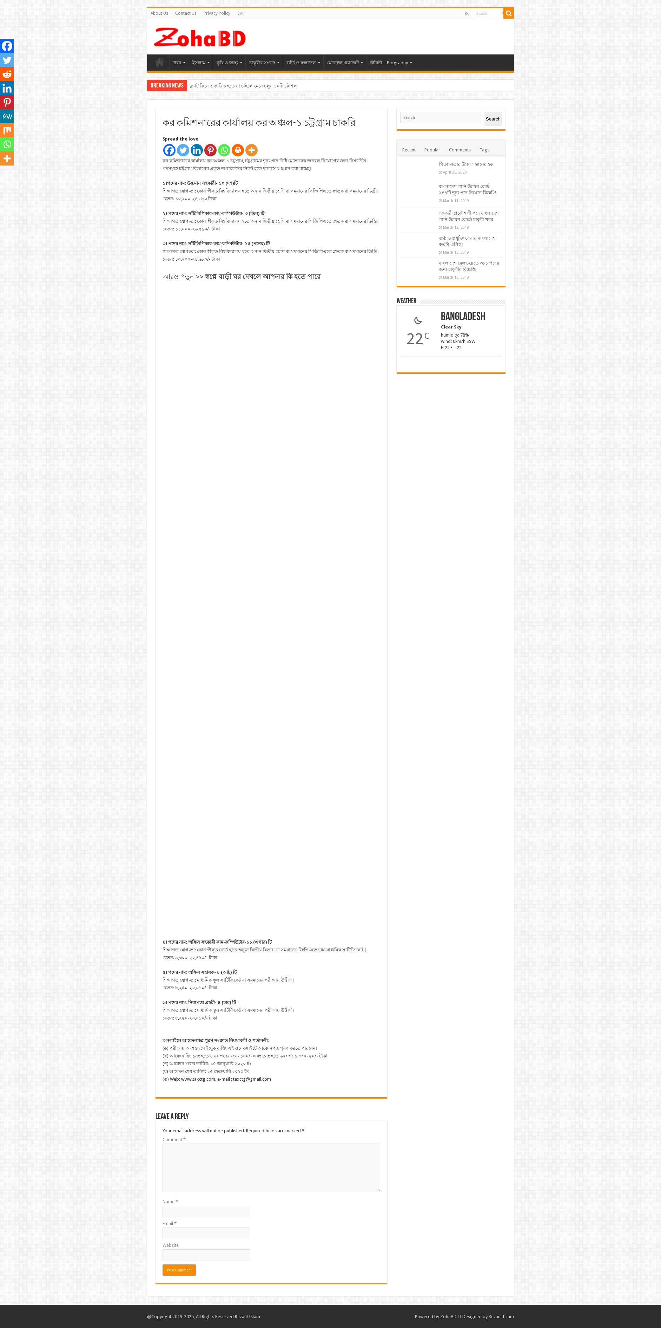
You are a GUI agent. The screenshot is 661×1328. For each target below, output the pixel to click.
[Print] (238, 150)
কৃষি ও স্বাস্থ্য (227, 62)
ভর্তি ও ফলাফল (301, 62)
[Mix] (7, 130)
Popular (432, 149)
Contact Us (186, 13)
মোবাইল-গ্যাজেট (343, 62)
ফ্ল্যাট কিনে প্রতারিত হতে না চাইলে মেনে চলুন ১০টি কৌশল (243, 86)
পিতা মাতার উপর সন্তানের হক (466, 164)
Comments (460, 149)
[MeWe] (7, 116)
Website (171, 1245)
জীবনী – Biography (389, 62)
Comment (174, 1139)
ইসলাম (198, 62)
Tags (484, 149)
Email (170, 1223)
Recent (409, 149)
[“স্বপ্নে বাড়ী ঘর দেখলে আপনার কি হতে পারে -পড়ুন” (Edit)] (262, 276)
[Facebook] (169, 150)
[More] (251, 150)
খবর (177, 62)
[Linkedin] (197, 150)
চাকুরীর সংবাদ (262, 62)
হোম (241, 13)
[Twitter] (183, 150)
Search (493, 119)
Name (170, 1201)
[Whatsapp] (224, 150)
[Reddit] (7, 74)
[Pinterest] (210, 150)
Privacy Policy (217, 13)
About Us (159, 13)
